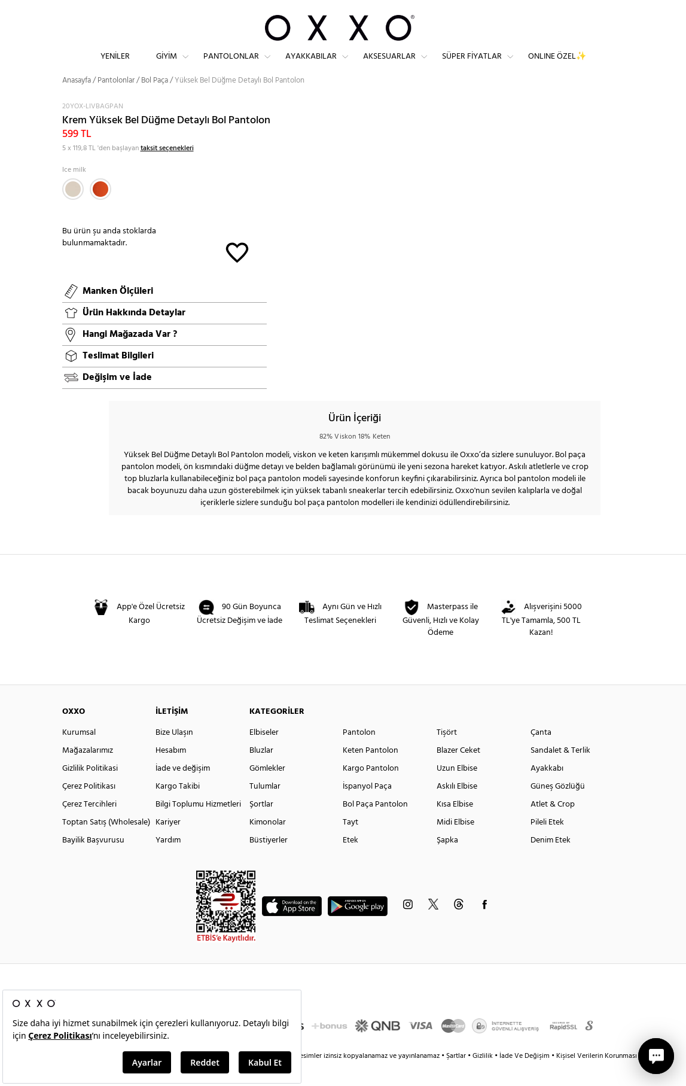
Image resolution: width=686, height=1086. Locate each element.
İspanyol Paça (367, 807)
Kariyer (168, 843)
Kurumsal (79, 753)
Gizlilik (483, 1077)
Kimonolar (267, 843)
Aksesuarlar (389, 66)
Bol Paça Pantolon (375, 825)
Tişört (447, 753)
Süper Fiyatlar (472, 66)
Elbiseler (264, 753)
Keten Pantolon (370, 771)
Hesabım (171, 771)
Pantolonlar (231, 66)
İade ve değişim (183, 789)
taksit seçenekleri (167, 169)
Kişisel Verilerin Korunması (596, 1077)
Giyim (166, 66)
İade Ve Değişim (524, 1077)
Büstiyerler (268, 861)
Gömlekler (267, 789)
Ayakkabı (546, 789)
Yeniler (115, 66)
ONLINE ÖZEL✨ (557, 66)
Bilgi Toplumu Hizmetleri (198, 825)
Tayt (350, 843)
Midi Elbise (455, 843)
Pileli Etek (547, 843)
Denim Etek (550, 861)
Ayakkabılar (311, 66)
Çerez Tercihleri (89, 825)
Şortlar (261, 825)
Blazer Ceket (458, 771)
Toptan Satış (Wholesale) (106, 843)
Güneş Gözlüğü (557, 807)
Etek (350, 861)
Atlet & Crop (552, 825)
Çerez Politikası (88, 807)
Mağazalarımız (87, 771)
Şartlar (457, 1077)
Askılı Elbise (457, 807)
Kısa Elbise (455, 825)
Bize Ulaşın (174, 753)
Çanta (540, 753)
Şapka (447, 861)
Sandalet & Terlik (560, 771)
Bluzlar (261, 771)
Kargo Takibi (178, 807)
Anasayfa (76, 101)
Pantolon (359, 753)
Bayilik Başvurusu (93, 861)
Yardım (168, 861)
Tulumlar (265, 807)
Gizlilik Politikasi (90, 789)
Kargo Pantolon (371, 789)
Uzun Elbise (457, 789)
